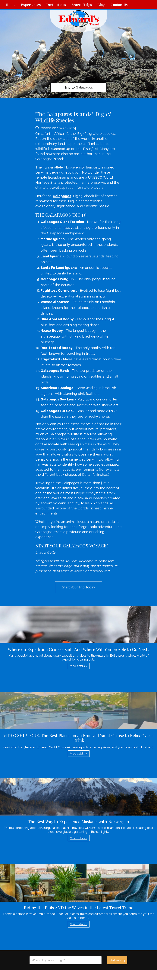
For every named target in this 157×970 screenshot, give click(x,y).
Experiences (31, 4)
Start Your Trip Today (78, 587)
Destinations (56, 4)
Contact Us (119, 4)
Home (10, 4)
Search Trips (81, 4)
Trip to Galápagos (78, 87)
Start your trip (118, 960)
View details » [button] (78, 665)
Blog (101, 4)
